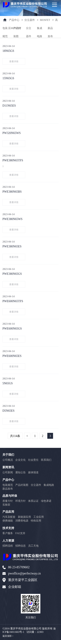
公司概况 (7, 459)
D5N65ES (8, 410)
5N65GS (7, 383)
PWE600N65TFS (12, 301)
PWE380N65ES (11, 246)
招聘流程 (7, 545)
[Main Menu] (54, 4)
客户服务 (7, 533)
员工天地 (33, 545)
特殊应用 (36, 520)
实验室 (6, 504)
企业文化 (20, 459)
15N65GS (8, 78)
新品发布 (50, 29)
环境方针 (20, 501)
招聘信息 (20, 545)
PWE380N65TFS (12, 160)
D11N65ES (9, 105)
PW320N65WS (11, 133)
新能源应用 (24, 516)
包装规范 (5, 29)
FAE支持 (20, 533)
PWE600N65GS (12, 328)
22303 (40, 632)
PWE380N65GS (12, 273)
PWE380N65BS (12, 191)
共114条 (15, 436)
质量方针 (7, 501)
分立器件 (29, 20)
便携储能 (7, 520)
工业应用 (38, 516)
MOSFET (45, 20)
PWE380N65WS (12, 219)
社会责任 (33, 459)
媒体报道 (33, 472)
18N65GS (8, 50)
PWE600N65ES (11, 356)
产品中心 (14, 20)
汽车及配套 (8, 516)
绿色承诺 (46, 501)
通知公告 (20, 472)
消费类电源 (21, 520)
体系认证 (33, 501)
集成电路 (39, 29)
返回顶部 (7, 636)
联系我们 (46, 459)
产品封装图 (17, 29)
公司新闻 (7, 472)
